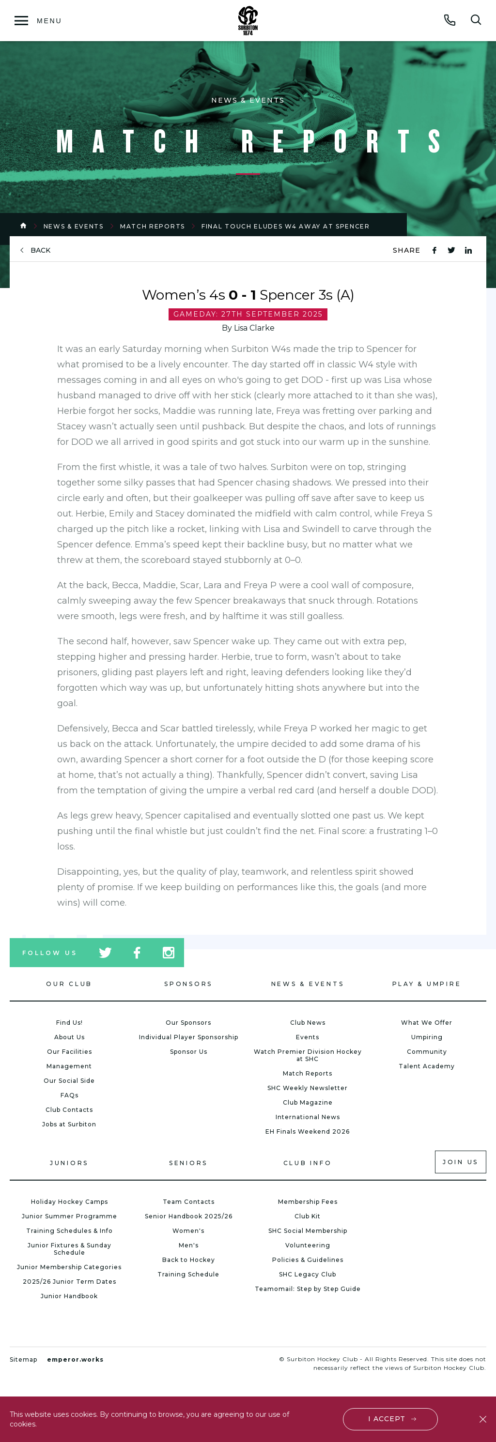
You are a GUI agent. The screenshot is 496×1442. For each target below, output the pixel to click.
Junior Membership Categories (69, 1267)
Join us (461, 1162)
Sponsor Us (188, 1051)
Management (69, 1066)
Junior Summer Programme (69, 1216)
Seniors (188, 1163)
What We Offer (426, 1022)
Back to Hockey (188, 1259)
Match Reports (152, 226)
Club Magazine (308, 1102)
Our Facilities (69, 1051)
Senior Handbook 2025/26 (188, 1216)
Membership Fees (308, 1201)
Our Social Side (69, 1080)
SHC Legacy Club (307, 1274)
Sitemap (23, 1359)
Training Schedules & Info (69, 1230)
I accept (386, 1418)
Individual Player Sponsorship (188, 1037)
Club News (308, 1022)
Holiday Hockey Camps (69, 1201)
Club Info (307, 1163)
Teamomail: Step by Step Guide (308, 1288)
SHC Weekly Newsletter (307, 1088)
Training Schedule (188, 1274)
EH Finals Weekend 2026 (307, 1131)
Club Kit (307, 1216)
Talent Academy (427, 1066)
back (40, 250)
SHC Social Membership (307, 1230)
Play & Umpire (427, 983)
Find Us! (69, 1022)
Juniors (69, 1163)
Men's (189, 1245)
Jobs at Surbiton (69, 1124)
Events (307, 1037)
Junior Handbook (69, 1296)
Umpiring (427, 1037)
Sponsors (188, 983)
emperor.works (75, 1359)
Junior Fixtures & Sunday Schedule (69, 1249)
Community (427, 1051)
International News (308, 1117)
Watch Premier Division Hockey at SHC (308, 1055)
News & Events (74, 226)
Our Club (69, 983)
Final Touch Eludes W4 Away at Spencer (286, 226)
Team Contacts (189, 1201)
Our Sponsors (188, 1022)
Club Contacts (69, 1109)
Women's (188, 1230)
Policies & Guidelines (307, 1259)
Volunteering (307, 1245)
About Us (69, 1037)
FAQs (69, 1095)
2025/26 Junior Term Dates (69, 1281)
